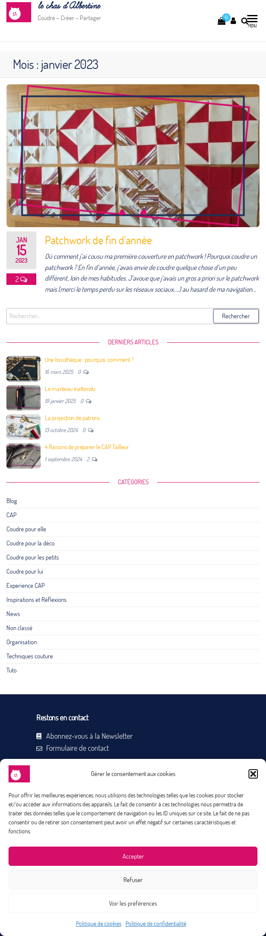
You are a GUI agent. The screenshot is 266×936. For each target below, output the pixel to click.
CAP (11, 515)
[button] (253, 774)
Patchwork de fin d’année (98, 240)
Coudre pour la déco (30, 543)
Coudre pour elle (26, 529)
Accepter (133, 856)
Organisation (21, 642)
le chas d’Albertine (68, 6)
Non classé (19, 628)
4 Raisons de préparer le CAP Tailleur (87, 447)
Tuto (11, 670)
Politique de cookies (98, 923)
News (13, 614)
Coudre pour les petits (32, 557)
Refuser (133, 880)
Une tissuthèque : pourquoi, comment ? (89, 359)
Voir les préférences (133, 903)
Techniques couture (29, 656)
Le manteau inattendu (70, 389)
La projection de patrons (72, 418)
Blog (11, 501)
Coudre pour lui (24, 571)
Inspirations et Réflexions (36, 599)
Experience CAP (25, 585)
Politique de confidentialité (156, 923)
